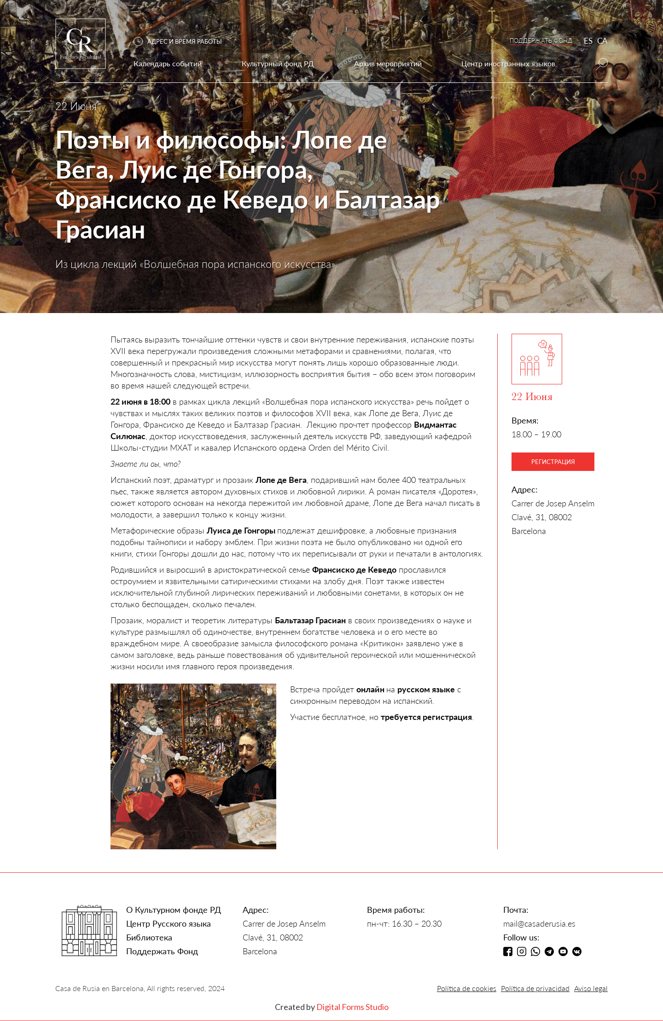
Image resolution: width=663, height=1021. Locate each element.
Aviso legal (591, 988)
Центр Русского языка (168, 923)
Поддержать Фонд (162, 951)
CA (602, 41)
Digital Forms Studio (352, 1007)
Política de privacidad (535, 988)
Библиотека (149, 937)
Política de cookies (466, 988)
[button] (182, 42)
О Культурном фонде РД (173, 909)
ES (588, 41)
